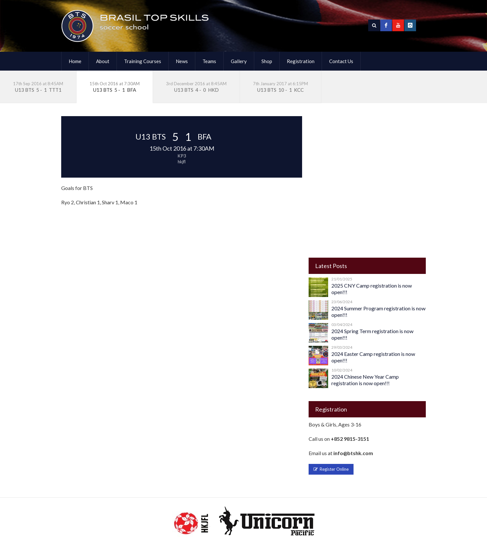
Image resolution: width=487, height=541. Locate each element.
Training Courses (142, 61)
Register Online (331, 469)
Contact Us (341, 61)
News (182, 61)
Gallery (239, 61)
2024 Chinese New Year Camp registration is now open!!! (365, 379)
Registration (300, 61)
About (102, 61)
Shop (266, 61)
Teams (209, 61)
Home (75, 61)
